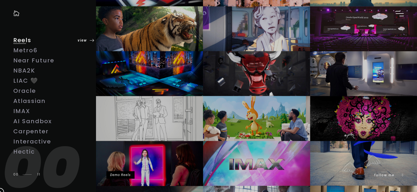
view (82, 38)
